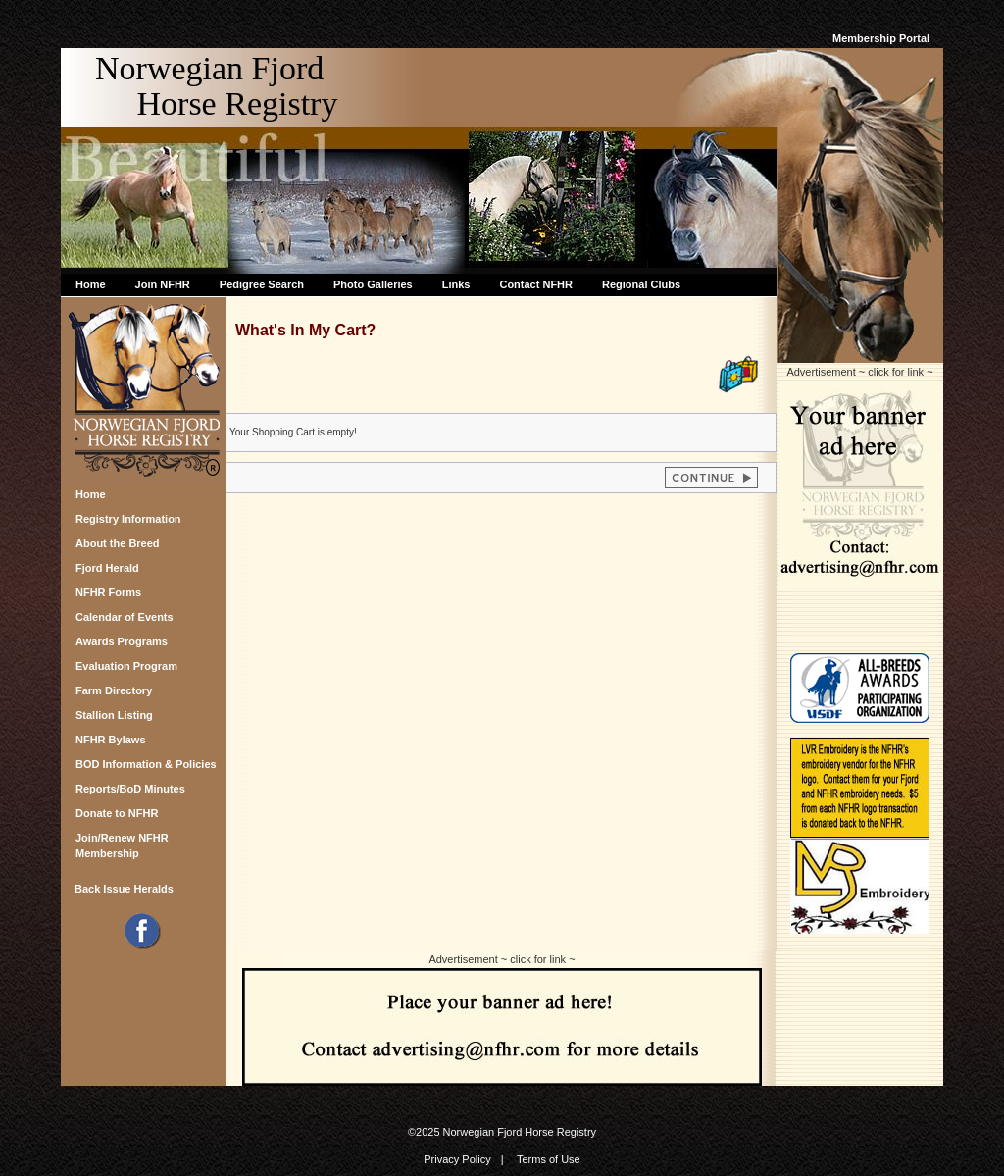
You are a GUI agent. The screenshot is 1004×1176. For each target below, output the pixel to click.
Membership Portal (880, 38)
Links (456, 284)
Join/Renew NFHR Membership (122, 843)
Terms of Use (548, 1159)
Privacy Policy (457, 1159)
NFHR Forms (108, 592)
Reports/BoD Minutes (130, 788)
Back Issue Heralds (124, 889)
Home (90, 284)
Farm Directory (113, 690)
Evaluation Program (126, 666)
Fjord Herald (107, 568)
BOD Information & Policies (146, 764)
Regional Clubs (641, 284)
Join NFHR (162, 284)
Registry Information (128, 519)
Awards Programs (121, 641)
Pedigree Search (262, 284)
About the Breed (117, 543)
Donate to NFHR (116, 813)
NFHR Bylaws (110, 739)
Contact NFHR (536, 284)
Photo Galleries (373, 284)
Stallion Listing (114, 715)
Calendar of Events (124, 617)
